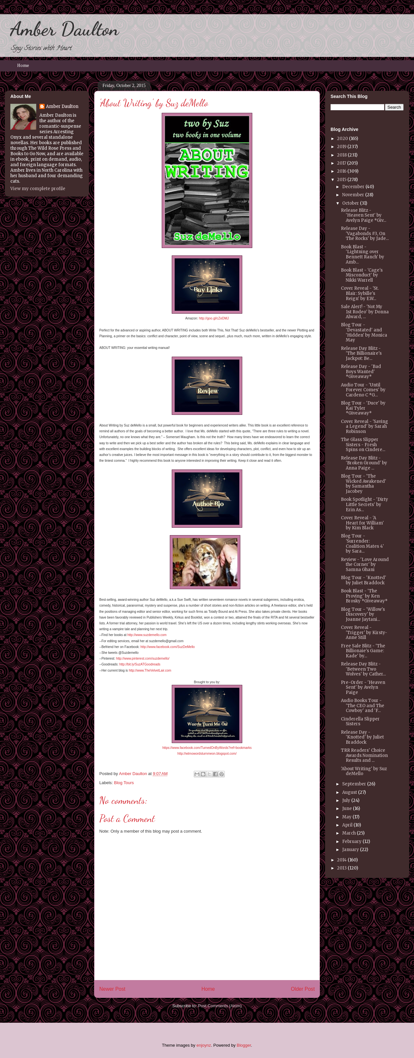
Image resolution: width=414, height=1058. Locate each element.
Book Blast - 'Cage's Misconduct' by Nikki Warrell (362, 275)
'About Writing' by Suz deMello (364, 771)
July (346, 800)
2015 (341, 179)
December (353, 186)
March (349, 833)
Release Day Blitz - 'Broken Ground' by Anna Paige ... (364, 463)
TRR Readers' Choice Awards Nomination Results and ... (364, 755)
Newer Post (112, 989)
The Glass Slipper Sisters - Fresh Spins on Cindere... (363, 444)
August (349, 792)
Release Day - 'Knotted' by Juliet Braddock (362, 737)
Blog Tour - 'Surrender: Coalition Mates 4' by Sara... (362, 543)
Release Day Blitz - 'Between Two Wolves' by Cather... (363, 669)
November (353, 195)
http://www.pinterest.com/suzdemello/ (142, 658)
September (354, 784)
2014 (342, 860)
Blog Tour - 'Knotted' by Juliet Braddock (363, 580)
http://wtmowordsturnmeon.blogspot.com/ (207, 753)
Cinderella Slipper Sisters (360, 721)
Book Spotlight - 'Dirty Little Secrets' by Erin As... (364, 504)
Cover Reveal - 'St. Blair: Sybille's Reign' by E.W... (360, 293)
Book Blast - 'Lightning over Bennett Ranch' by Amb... (362, 254)
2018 (342, 155)
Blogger (244, 1045)
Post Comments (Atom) (220, 1005)
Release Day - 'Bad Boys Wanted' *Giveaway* (361, 371)
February (352, 841)
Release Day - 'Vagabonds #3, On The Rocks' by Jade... (365, 233)
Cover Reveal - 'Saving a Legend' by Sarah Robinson (364, 426)
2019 (341, 146)
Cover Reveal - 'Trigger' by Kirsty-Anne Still (364, 632)
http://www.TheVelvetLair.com (150, 670)
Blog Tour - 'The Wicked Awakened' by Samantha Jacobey (363, 483)
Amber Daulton (64, 28)
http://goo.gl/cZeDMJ (214, 318)
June (347, 808)
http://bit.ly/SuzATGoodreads (139, 664)
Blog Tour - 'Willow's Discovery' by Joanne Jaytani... (363, 614)
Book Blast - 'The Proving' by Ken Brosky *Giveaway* (364, 596)
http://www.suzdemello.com (147, 635)
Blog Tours (124, 782)
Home (23, 65)
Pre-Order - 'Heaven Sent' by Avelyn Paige (363, 687)
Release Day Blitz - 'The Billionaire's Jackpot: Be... (361, 353)
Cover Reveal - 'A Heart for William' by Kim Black (362, 523)
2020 (342, 138)
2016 (341, 171)
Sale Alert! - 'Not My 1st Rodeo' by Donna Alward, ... (365, 311)
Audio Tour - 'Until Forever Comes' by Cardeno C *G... (363, 390)
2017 (341, 163)
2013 (342, 868)
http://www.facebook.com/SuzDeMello (167, 647)
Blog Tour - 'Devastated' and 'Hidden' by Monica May (364, 332)
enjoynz (203, 1045)
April (347, 825)
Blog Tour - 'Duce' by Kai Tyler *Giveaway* (363, 408)
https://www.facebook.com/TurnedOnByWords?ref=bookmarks (207, 748)
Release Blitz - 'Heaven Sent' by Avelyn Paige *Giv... (363, 215)
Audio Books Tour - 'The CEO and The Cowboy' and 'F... (362, 705)
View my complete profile (37, 188)
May (347, 817)
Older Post (303, 989)
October (350, 203)
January (350, 849)
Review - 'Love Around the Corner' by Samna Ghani (365, 564)
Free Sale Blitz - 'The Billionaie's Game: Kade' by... (363, 651)
